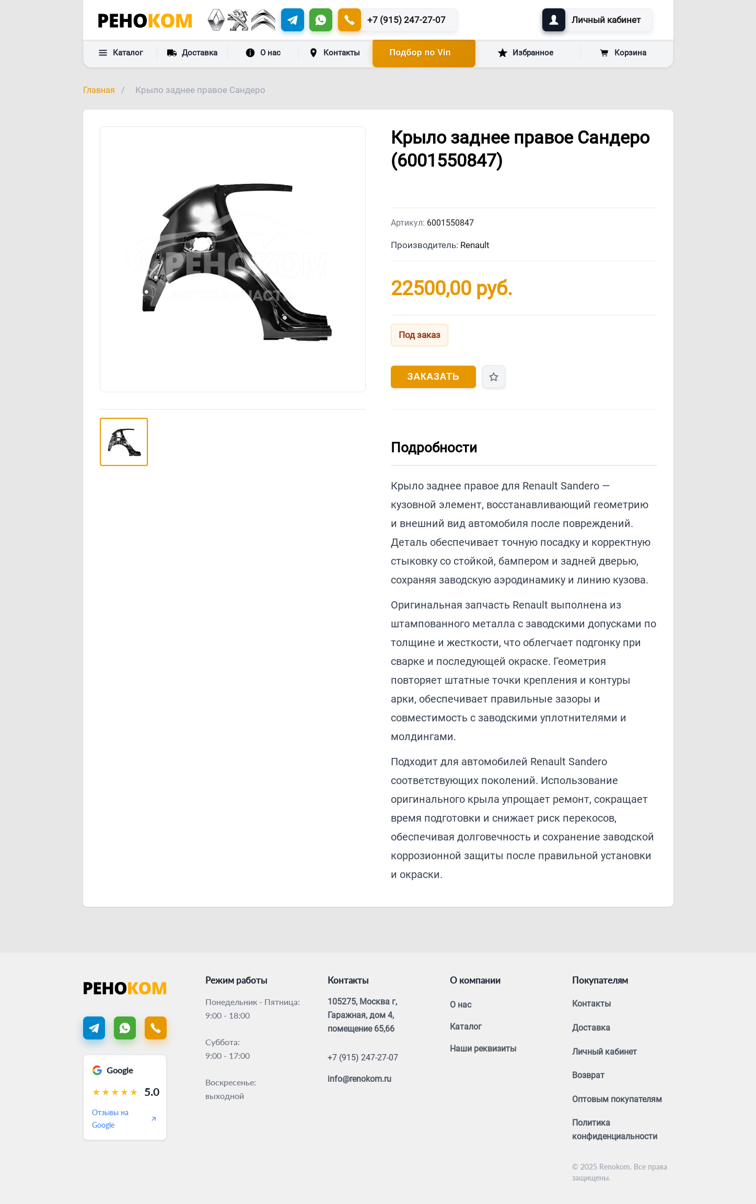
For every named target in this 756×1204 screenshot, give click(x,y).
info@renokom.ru (359, 1079)
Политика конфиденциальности (614, 1129)
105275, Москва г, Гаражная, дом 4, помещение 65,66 (362, 1015)
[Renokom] (145, 19)
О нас (263, 52)
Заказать (434, 376)
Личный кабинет (604, 1052)
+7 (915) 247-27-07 (363, 1057)
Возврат (588, 1075)
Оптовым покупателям (617, 1099)
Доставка (192, 52)
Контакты (334, 52)
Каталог (120, 52)
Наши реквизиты (483, 1049)
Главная (99, 90)
